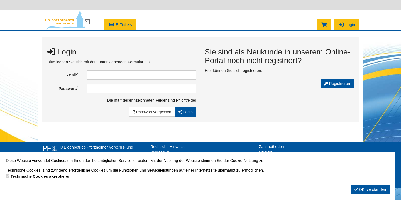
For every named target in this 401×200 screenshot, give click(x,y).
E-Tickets (120, 24)
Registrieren (337, 83)
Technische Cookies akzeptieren (40, 176)
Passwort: (68, 88)
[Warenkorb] (324, 24)
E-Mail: (71, 74)
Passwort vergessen (152, 112)
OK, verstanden (370, 189)
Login (346, 24)
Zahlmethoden (271, 146)
